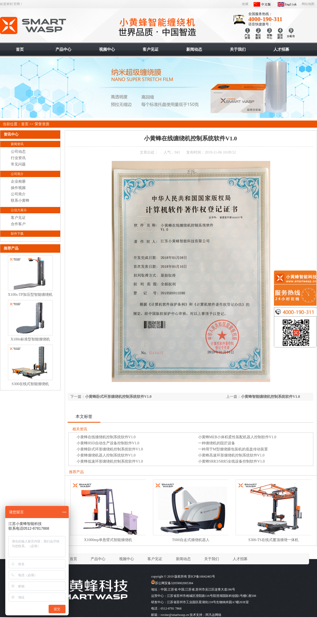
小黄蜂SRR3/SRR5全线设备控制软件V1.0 (231, 461)
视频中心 (126, 559)
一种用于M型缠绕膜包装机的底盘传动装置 (233, 449)
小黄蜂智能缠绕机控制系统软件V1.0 (270, 397)
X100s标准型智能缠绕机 (30, 339)
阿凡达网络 (213, 615)
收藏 (245, 4)
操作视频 (18, 188)
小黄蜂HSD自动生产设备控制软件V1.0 (108, 443)
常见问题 (18, 164)
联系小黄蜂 (20, 200)
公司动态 (18, 152)
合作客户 (18, 224)
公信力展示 (19, 210)
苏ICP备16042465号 (201, 576)
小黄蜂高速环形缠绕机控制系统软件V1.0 (231, 455)
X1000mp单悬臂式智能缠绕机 (108, 540)
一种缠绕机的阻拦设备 (216, 443)
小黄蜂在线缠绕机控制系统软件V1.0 (106, 437)
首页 (25, 124)
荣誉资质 (42, 124)
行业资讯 (18, 158)
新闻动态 (183, 559)
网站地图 (308, 4)
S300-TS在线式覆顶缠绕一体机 (273, 540)
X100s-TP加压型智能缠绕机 (30, 295)
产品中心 (98, 559)
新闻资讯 (17, 144)
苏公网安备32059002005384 (172, 583)
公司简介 (17, 174)
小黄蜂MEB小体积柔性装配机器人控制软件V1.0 (237, 437)
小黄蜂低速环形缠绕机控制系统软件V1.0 (110, 461)
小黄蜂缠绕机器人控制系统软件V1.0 (106, 455)
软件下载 (17, 234)
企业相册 (18, 181)
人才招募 (240, 559)
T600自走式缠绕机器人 (190, 540)
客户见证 (18, 218)
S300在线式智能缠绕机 (30, 384)
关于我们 (211, 559)
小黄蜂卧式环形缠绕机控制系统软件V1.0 (118, 397)
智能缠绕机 (33, 25)
